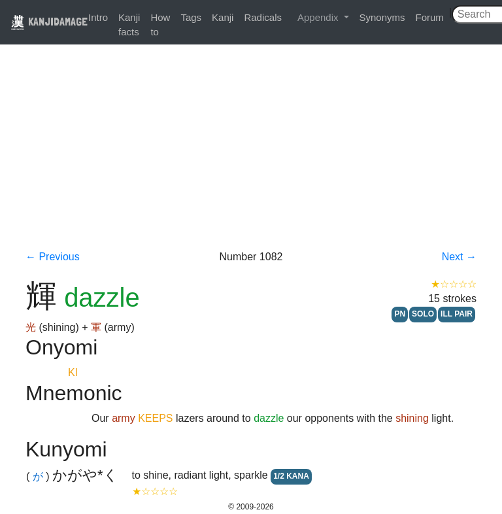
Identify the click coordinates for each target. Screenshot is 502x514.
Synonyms (382, 17)
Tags (190, 17)
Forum (430, 17)
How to (160, 24)
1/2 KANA (291, 476)
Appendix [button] (319, 17)
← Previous (52, 256)
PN (399, 313)
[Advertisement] (251, 151)
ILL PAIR (457, 313)
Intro (98, 17)
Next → (459, 256)
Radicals (263, 17)
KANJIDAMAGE (49, 21)
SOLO (423, 313)
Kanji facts (129, 24)
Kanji (222, 17)
